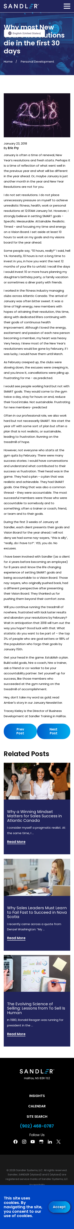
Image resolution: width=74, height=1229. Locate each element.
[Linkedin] (50, 1142)
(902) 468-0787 (37, 1126)
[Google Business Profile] (41, 1142)
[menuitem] (37, 1185)
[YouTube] (33, 1142)
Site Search (37, 1116)
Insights (37, 1095)
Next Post (53, 731)
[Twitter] (58, 1142)
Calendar (37, 1106)
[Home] (21, 6)
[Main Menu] (67, 6)
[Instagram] (24, 1142)
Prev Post (20, 731)
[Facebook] (15, 1142)
